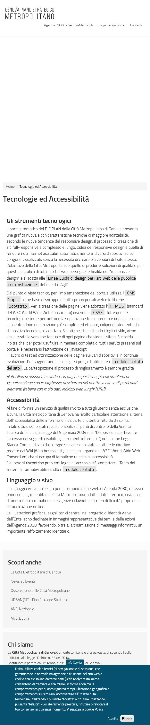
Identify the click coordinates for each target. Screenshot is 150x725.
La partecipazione (111, 24)
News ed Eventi (23, 581)
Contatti (136, 24)
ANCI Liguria (20, 618)
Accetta (113, 721)
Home (10, 186)
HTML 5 (117, 306)
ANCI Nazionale (22, 608)
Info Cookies (75, 665)
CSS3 (98, 312)
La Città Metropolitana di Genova (36, 572)
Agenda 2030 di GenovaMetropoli (68, 24)
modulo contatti (79, 469)
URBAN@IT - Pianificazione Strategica (40, 599)
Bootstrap (18, 306)
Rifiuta (127, 721)
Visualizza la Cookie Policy (85, 712)
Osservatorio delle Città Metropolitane (40, 590)
